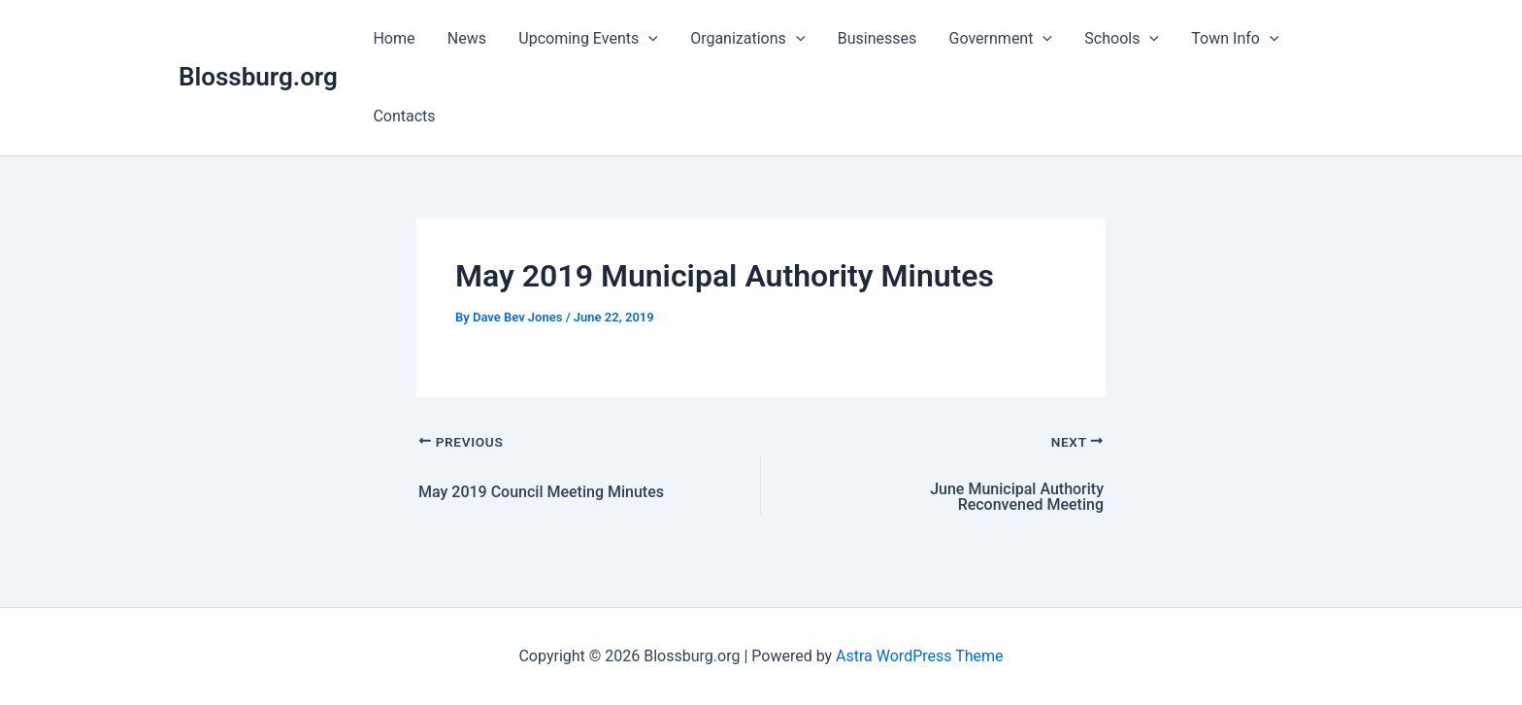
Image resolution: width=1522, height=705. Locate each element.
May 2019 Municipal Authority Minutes (724, 275)
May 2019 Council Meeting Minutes (541, 492)
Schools (1113, 39)
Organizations (743, 39)
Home (393, 38)
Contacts (404, 116)
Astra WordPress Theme (919, 656)
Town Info (1226, 39)
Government (993, 39)
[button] (645, 39)
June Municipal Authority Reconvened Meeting (1017, 497)
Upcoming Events (585, 39)
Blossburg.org (258, 76)
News (465, 38)
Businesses (871, 38)
